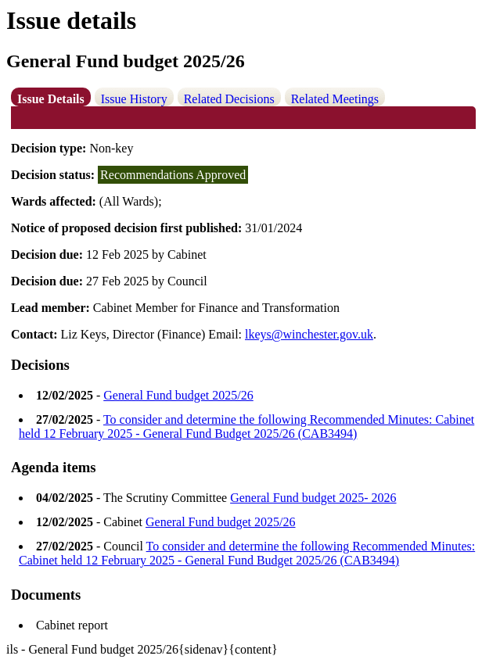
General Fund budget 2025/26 (178, 395)
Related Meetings (335, 99)
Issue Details (51, 99)
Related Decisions (229, 99)
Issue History (134, 99)
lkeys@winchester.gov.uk (309, 334)
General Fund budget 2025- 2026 (313, 497)
